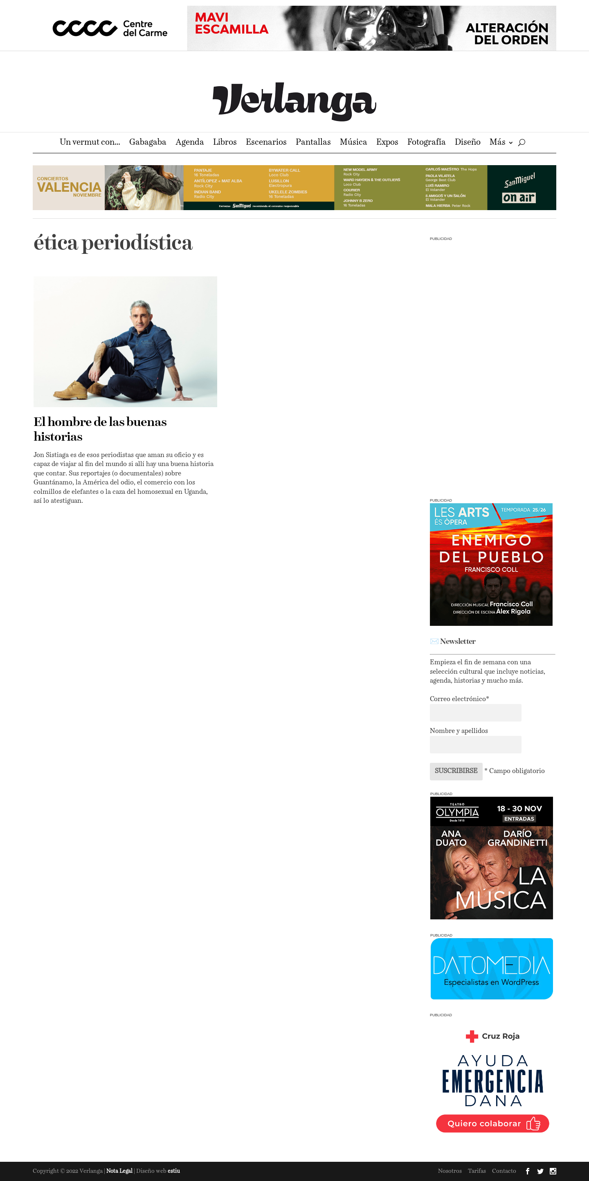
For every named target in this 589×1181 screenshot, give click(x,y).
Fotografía (426, 143)
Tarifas (477, 1171)
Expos (387, 143)
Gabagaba (147, 143)
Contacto (504, 1171)
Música (353, 143)
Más (498, 143)
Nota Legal (120, 1171)
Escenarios (266, 143)
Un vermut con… (90, 143)
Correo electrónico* (459, 699)
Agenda (189, 143)
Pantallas (313, 143)
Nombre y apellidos (459, 731)
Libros (225, 143)
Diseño (468, 143)
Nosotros (450, 1171)
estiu (174, 1171)
